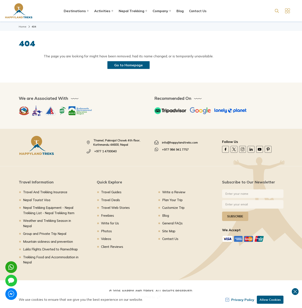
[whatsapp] (11, 267)
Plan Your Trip (172, 200)
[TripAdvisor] (170, 110)
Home (22, 26)
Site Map (168, 231)
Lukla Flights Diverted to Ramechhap (50, 249)
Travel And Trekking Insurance (45, 192)
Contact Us (198, 11)
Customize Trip (173, 208)
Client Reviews (112, 247)
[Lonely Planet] (230, 110)
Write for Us (110, 223)
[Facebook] (225, 149)
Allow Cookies (270, 300)
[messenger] (11, 294)
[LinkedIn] (251, 149)
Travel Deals (110, 200)
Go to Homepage (128, 65)
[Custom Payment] (252, 239)
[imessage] (11, 280)
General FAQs (172, 223)
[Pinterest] (268, 149)
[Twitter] (234, 149)
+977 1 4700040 (105, 151)
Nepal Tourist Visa (36, 200)
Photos (106, 231)
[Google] (200, 110)
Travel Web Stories (115, 208)
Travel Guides (111, 192)
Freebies (107, 216)
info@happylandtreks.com (180, 142)
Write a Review (173, 192)
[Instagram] (242, 149)
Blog (180, 11)
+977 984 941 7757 (175, 149)
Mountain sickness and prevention (48, 242)
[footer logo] (49, 145)
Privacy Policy (239, 300)
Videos (106, 239)
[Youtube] (259, 149)
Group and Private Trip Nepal (44, 234)
